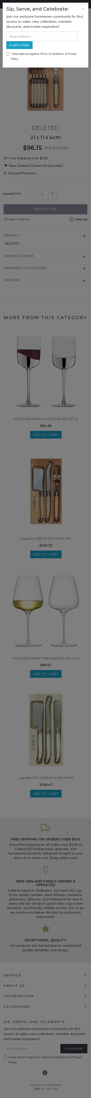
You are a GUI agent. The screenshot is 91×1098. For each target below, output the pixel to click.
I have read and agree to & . (41, 56)
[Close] (83, 8)
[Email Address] (41, 36)
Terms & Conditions (52, 54)
